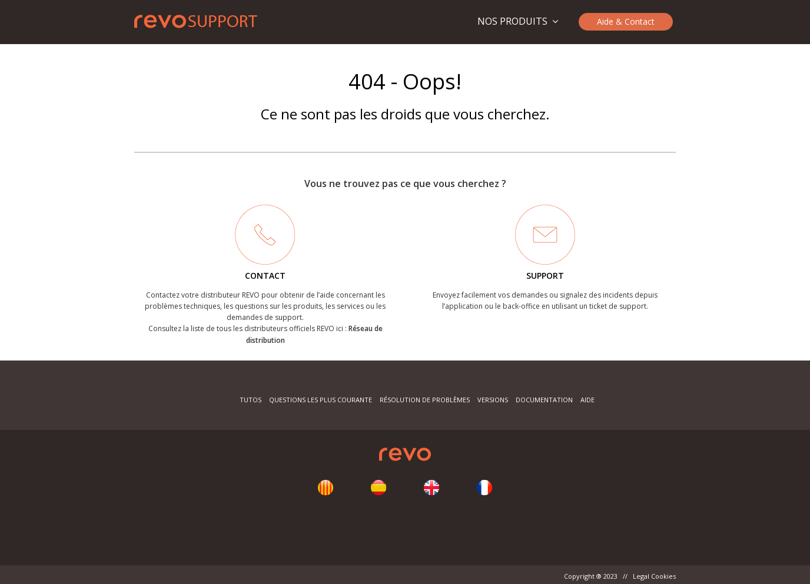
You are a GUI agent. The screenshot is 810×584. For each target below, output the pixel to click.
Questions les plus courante (321, 399)
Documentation (544, 399)
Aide (587, 399)
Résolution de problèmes (425, 399)
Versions (492, 399)
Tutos (250, 399)
